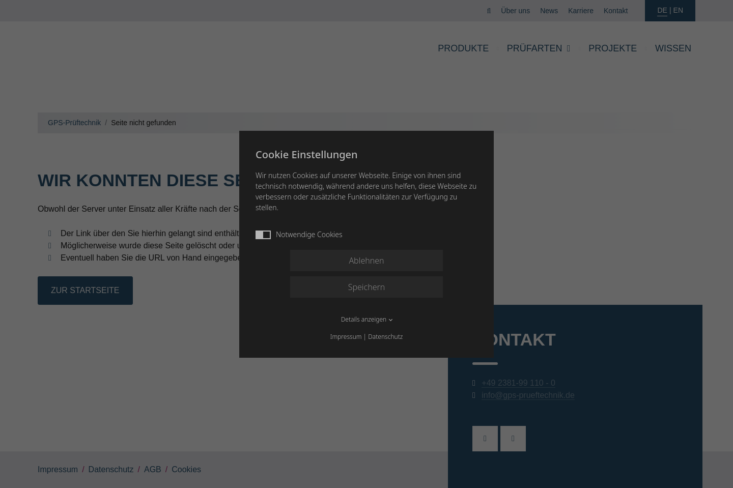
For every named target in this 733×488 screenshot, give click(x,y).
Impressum (346, 336)
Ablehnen (366, 260)
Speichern (366, 287)
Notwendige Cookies (299, 234)
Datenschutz (385, 336)
